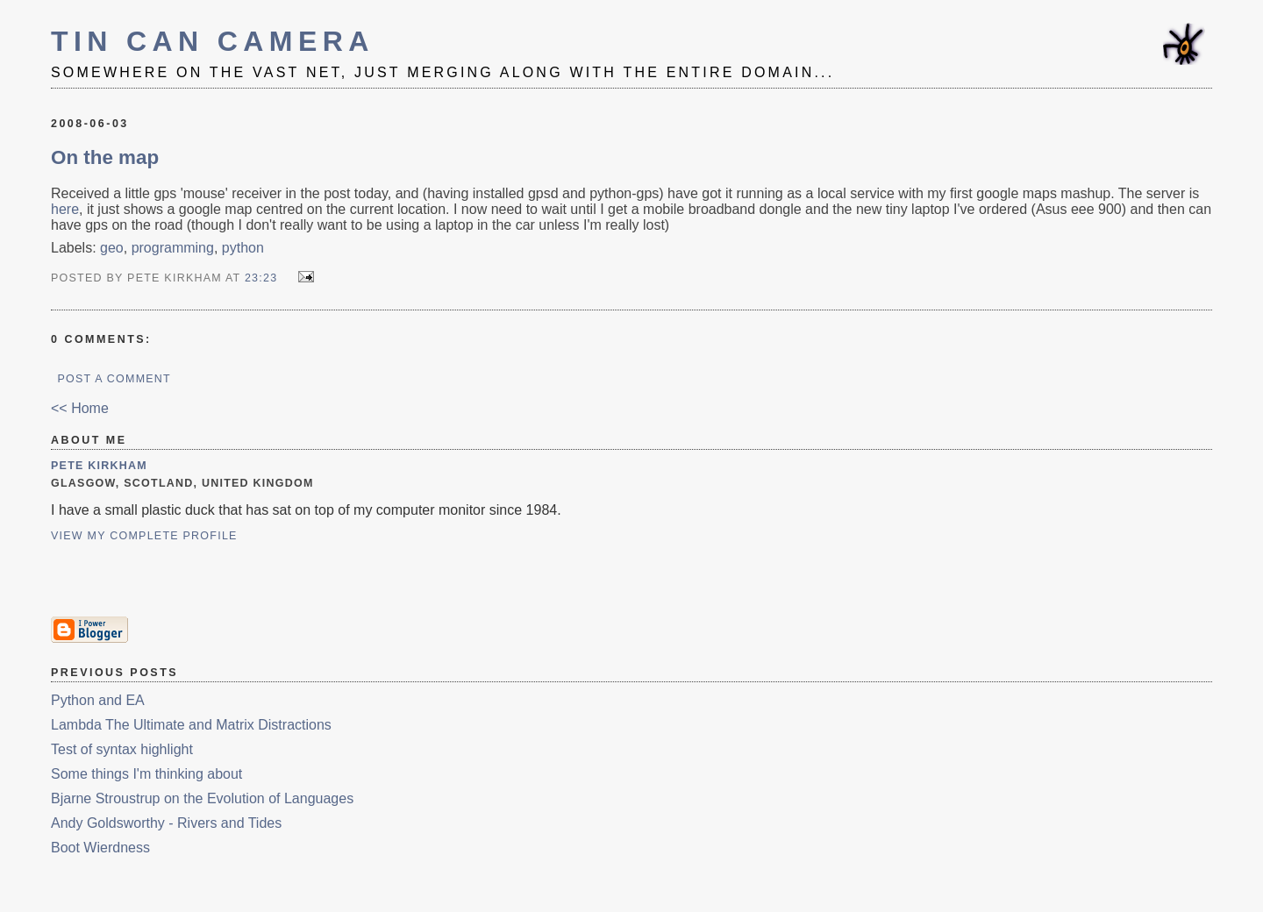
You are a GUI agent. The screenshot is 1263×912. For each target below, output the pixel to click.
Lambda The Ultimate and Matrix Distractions (191, 724)
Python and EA (98, 700)
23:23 (261, 278)
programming (173, 247)
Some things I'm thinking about (146, 773)
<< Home (80, 408)
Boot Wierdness (100, 847)
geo (112, 247)
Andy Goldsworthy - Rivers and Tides (166, 823)
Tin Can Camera (213, 41)
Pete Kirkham (99, 466)
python (243, 247)
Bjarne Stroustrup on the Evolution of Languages (202, 798)
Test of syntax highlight (122, 749)
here (65, 209)
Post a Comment (113, 379)
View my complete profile (144, 536)
